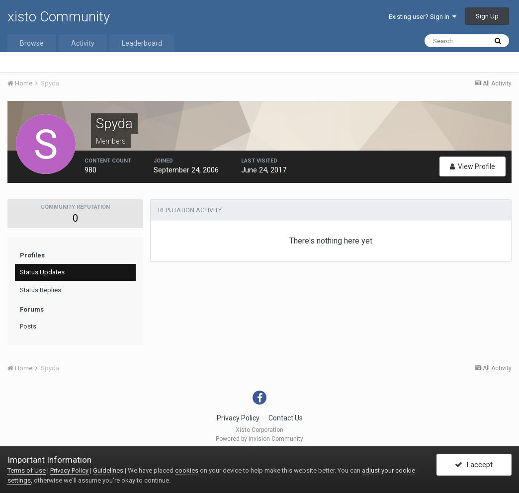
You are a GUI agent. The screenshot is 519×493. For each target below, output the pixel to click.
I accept (474, 464)
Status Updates (42, 272)
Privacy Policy (238, 418)
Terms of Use (26, 470)
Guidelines (108, 470)
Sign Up (487, 16)
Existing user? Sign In (422, 16)
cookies (186, 470)
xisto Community (58, 16)
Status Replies (40, 290)
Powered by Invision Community (259, 438)
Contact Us (285, 418)
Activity (82, 43)
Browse (32, 43)
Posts (28, 326)
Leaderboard (142, 43)
